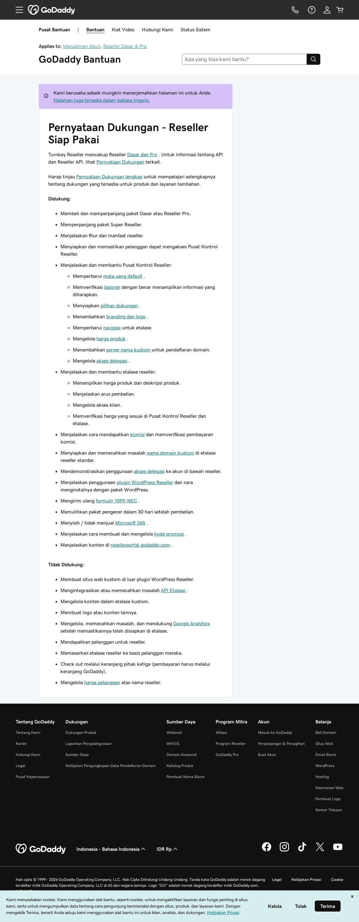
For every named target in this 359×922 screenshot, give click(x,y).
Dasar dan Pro (142, 154)
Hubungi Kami (157, 29)
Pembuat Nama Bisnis (185, 777)
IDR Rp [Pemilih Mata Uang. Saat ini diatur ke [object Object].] (168, 849)
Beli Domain (325, 732)
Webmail (174, 732)
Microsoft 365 (130, 522)
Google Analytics (191, 623)
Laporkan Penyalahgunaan (88, 744)
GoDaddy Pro (227, 755)
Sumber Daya (77, 755)
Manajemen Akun (81, 46)
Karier (21, 744)
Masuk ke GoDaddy (275, 732)
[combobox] (244, 59)
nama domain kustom (170, 452)
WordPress (324, 766)
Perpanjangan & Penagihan (281, 744)
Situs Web (324, 744)
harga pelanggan (102, 682)
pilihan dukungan (119, 305)
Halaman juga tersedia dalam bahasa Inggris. (101, 100)
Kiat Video (123, 29)
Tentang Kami (28, 732)
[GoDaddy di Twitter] (320, 850)
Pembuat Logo (328, 799)
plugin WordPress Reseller (145, 482)
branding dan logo (126, 316)
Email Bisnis (325, 755)
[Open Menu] (16, 9)
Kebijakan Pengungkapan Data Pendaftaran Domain (110, 766)
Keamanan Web (329, 788)
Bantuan (95, 29)
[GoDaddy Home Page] (41, 849)
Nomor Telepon (328, 810)
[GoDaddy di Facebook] (266, 850)
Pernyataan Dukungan (120, 161)
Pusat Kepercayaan (32, 777)
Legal (20, 766)
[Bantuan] (311, 10)
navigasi (112, 327)
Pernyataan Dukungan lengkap (109, 176)
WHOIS (172, 744)
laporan (112, 287)
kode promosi (169, 533)
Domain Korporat (181, 755)
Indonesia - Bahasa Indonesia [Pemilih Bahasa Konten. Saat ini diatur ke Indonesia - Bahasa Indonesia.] (111, 849)
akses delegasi (111, 360)
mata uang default (122, 275)
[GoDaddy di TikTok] (302, 850)
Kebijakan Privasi (306, 879)
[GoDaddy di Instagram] (284, 850)
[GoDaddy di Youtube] (337, 850)
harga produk (111, 338)
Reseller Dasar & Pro (125, 46)
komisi (137, 434)
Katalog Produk (179, 766)
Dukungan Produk (80, 732)
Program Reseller (231, 744)
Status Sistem (195, 29)
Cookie (337, 879)
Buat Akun (267, 755)
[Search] (313, 59)
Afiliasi (221, 732)
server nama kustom (128, 349)
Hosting (322, 777)
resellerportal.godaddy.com (140, 544)
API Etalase (173, 590)
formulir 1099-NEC (116, 500)
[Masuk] (327, 10)
